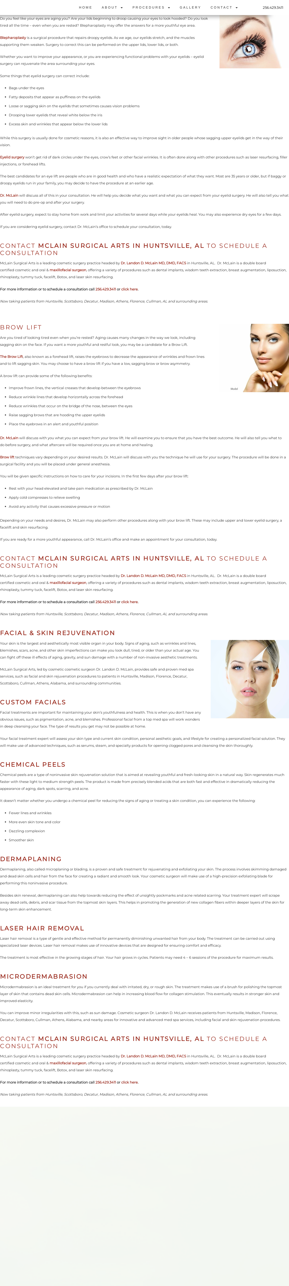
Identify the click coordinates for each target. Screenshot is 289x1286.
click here (129, 289)
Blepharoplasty (13, 37)
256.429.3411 (273, 7)
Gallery (190, 7)
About (112, 8)
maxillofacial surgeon (68, 270)
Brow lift (7, 457)
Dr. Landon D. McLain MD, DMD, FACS (154, 263)
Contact (224, 8)
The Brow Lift (11, 356)
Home (85, 7)
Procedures (152, 8)
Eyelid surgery (12, 157)
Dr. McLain (9, 195)
